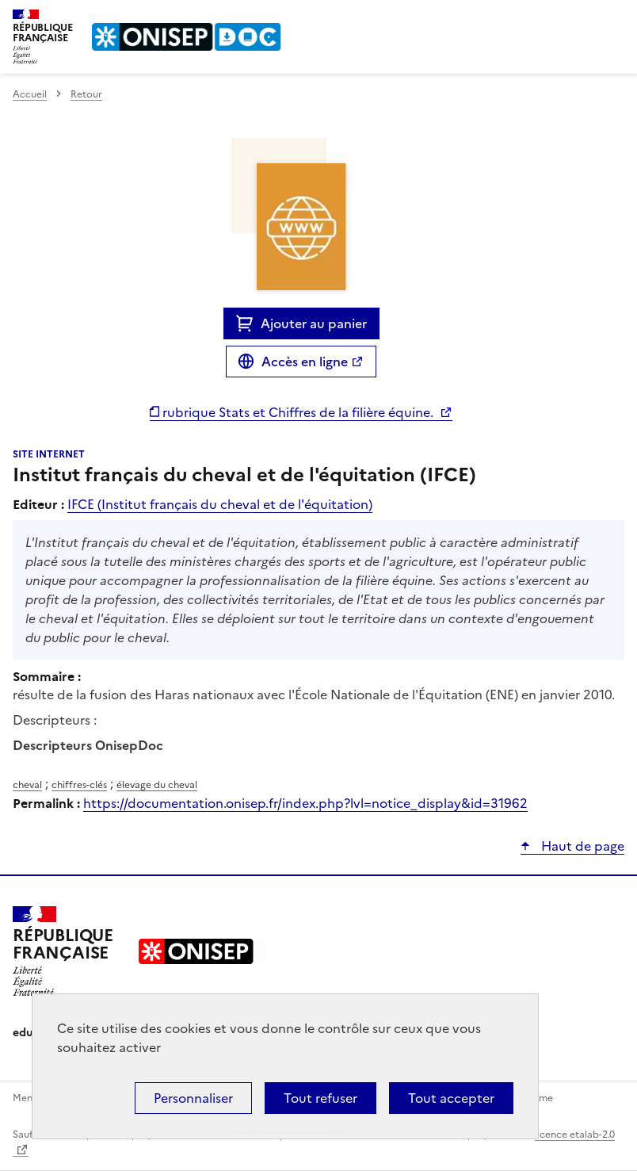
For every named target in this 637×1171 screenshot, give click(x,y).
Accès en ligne (304, 361)
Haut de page (581, 845)
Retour (86, 94)
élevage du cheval (156, 785)
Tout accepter (451, 1098)
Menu (615, 19)
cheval (27, 785)
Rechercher (583, 19)
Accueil (30, 94)
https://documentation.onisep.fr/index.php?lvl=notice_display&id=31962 (305, 803)
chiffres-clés (79, 785)
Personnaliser (193, 1098)
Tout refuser (320, 1098)
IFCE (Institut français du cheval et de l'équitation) (219, 504)
